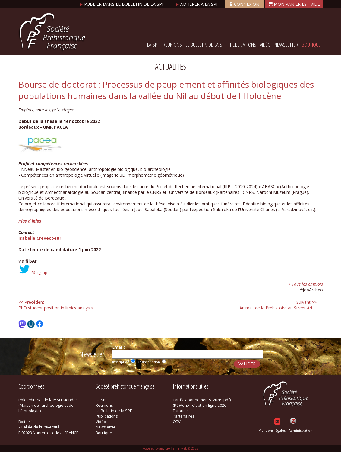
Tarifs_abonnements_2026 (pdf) (202, 399)
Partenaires (183, 416)
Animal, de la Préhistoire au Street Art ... (278, 305)
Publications (243, 45)
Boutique (311, 45)
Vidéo (265, 45)
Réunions (172, 45)
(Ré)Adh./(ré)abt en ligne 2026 (199, 405)
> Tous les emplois (305, 284)
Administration (300, 430)
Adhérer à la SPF (198, 4)
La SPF (153, 45)
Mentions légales (272, 430)
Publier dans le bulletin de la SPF (123, 4)
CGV (177, 421)
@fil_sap (39, 272)
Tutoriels (181, 410)
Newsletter (286, 45)
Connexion (244, 4)
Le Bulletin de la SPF (205, 45)
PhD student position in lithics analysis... (57, 305)
